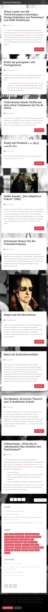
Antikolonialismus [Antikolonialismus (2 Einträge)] (9, 537)
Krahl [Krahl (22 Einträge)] (25, 542)
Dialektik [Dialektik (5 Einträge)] (7, 539)
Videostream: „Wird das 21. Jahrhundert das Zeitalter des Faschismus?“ (22, 446)
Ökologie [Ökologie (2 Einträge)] (7, 553)
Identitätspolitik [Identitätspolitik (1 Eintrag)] (9, 542)
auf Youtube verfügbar (37, 485)
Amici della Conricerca (23, 466)
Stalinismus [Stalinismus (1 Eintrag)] (17, 550)
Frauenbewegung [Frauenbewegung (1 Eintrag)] (24, 539)
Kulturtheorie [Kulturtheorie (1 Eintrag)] (25, 545)
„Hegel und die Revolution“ (18, 325)
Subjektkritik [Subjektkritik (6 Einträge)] (25, 550)
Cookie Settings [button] (7, 608)
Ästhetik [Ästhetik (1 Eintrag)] (37, 550)
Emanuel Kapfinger (12, 2)
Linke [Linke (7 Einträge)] (32, 545)
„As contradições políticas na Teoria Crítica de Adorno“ (22, 83)
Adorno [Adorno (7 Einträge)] (11, 534)
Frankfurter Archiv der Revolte (13, 564)
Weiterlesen (39, 49)
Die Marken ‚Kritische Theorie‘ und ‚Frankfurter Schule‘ (23, 400)
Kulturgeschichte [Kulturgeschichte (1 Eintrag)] (9, 545)
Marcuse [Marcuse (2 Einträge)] (7, 547)
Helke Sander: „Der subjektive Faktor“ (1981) (22, 197)
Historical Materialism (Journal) (13, 575)
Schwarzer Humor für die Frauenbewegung (19, 242)
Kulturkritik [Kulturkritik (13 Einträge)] (18, 545)
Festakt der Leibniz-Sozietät (25, 39)
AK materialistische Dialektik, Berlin (14, 572)
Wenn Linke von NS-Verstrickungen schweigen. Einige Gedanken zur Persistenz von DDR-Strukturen (24, 16)
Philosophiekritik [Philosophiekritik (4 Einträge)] (26, 547)
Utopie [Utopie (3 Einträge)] (31, 550)
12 (23, 499)
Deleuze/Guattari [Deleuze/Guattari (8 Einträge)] (36, 537)
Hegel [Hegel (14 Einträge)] (31, 539)
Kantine (8, 487)
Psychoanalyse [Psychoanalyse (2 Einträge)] (9, 550)
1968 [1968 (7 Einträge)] (6, 534)
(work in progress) (23, 523)
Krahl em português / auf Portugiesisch (19, 63)
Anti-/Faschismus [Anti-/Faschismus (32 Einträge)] (19, 534)
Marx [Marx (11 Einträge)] (12, 547)
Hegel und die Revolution (20, 314)
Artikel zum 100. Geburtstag (22, 32)
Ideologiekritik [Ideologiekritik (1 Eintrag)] (18, 542)
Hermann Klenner (38, 32)
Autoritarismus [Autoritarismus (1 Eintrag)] (19, 537)
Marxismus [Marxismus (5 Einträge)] (18, 547)
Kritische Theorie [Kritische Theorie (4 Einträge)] (32, 542)
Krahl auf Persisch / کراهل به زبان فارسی (21, 144)
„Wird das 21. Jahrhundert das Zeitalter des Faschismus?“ (23, 464)
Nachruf (20, 254)
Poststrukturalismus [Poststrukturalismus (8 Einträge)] (38, 547)
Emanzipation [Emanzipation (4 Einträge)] (14, 539)
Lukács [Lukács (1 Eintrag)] (37, 545)
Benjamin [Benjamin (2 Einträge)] (27, 537)
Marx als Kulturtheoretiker (21, 354)
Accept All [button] (17, 608)
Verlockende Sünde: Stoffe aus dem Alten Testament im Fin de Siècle (23, 105)
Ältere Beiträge (40, 500)
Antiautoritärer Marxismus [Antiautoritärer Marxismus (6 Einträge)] (32, 534)
